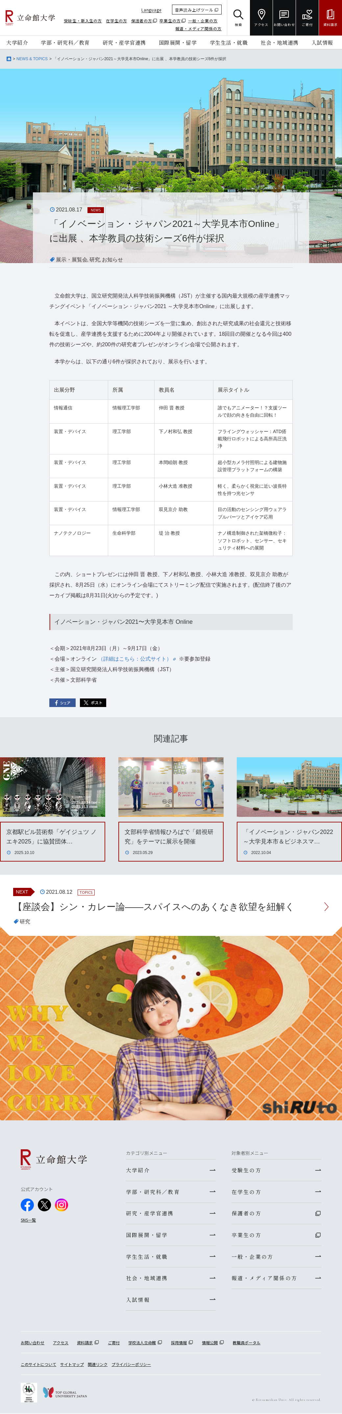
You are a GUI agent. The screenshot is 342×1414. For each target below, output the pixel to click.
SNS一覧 (28, 1220)
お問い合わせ (32, 1343)
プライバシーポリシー (131, 1365)
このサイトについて (38, 1365)
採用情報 (179, 1343)
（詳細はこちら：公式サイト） (137, 659)
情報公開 (210, 1343)
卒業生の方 (170, 20)
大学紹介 (17, 42)
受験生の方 (246, 1170)
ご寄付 (114, 1343)
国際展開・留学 (178, 42)
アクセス (60, 1343)
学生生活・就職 (229, 42)
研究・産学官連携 (124, 42)
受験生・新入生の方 (83, 20)
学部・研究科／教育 (65, 42)
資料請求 (85, 1343)
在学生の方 (116, 20)
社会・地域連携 (279, 42)
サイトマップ (72, 1365)
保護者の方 (142, 20)
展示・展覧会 (71, 259)
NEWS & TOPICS (32, 59)
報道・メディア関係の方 (198, 28)
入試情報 (322, 42)
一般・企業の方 (203, 20)
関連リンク (98, 1365)
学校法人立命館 (142, 1343)
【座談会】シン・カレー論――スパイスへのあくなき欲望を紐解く (154, 907)
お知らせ (112, 259)
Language (151, 9)
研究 (94, 259)
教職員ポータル (246, 1343)
